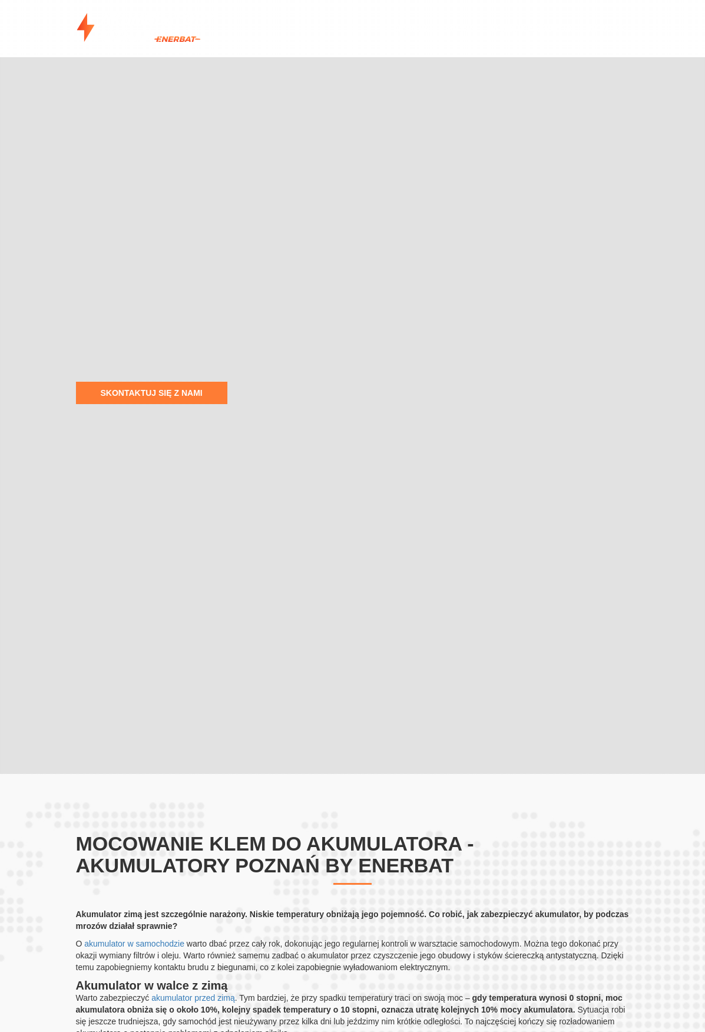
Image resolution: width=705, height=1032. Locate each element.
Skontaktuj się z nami (152, 393)
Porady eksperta (531, 27)
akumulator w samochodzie (134, 943)
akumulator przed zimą (193, 998)
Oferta (411, 27)
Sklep (459, 27)
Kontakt (609, 27)
